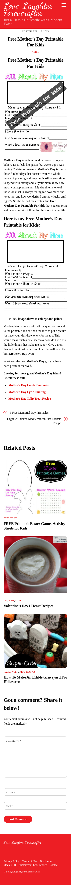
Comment (13, 741)
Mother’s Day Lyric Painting (27, 392)
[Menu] (63, 5)
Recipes (31, 672)
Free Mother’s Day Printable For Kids (35, 42)
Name (10, 792)
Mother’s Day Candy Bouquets (28, 385)
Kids (11, 600)
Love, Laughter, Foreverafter (20, 871)
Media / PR (10, 864)
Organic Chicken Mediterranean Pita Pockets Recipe (34, 421)
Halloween (11, 672)
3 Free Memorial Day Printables (29, 412)
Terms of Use (29, 861)
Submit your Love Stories (33, 864)
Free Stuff (10, 518)
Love (18, 600)
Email (11, 806)
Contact (54, 864)
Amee (35, 51)
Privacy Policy (12, 861)
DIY (6, 600)
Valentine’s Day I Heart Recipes (28, 606)
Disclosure (46, 861)
